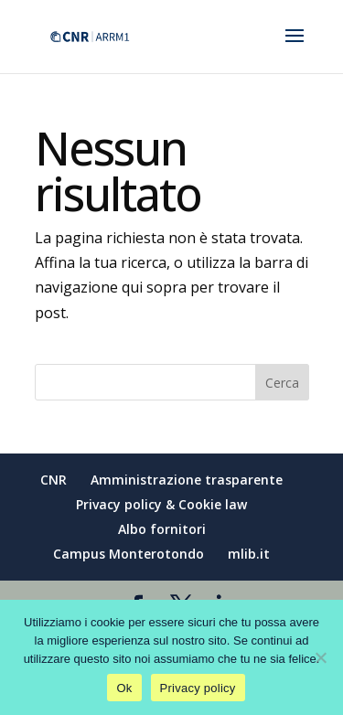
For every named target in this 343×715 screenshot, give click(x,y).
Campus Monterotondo (128, 553)
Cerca (282, 382)
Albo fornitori (162, 529)
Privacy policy (198, 688)
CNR (53, 479)
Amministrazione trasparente (187, 479)
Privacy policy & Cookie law (161, 504)
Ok (124, 688)
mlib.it (249, 553)
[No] (320, 657)
